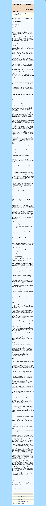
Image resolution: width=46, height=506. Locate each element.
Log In (23, 494)
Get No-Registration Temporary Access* (23, 499)
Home (13, 503)
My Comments (22, 503)
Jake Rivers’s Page (18, 503)
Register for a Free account (23, 496)
